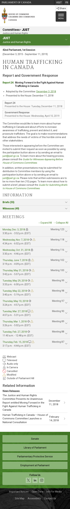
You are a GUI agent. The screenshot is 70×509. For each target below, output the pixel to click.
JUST (25, 30)
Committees (11, 30)
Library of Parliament (35, 447)
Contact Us (50, 498)
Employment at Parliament (35, 465)
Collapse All (62, 222)
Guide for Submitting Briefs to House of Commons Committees (35, 187)
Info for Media (54, 491)
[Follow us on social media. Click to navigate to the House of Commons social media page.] (35, 478)
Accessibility (34, 498)
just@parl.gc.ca (11, 156)
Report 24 (8, 82)
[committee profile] (66, 39)
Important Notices (19, 491)
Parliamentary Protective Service (35, 456)
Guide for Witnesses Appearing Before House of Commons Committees (33, 161)
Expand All (46, 222)
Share (61, 8)
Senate (35, 438)
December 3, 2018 (46, 91)
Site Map (19, 498)
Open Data (37, 491)
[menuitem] (59, 2)
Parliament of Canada (16, 2)
